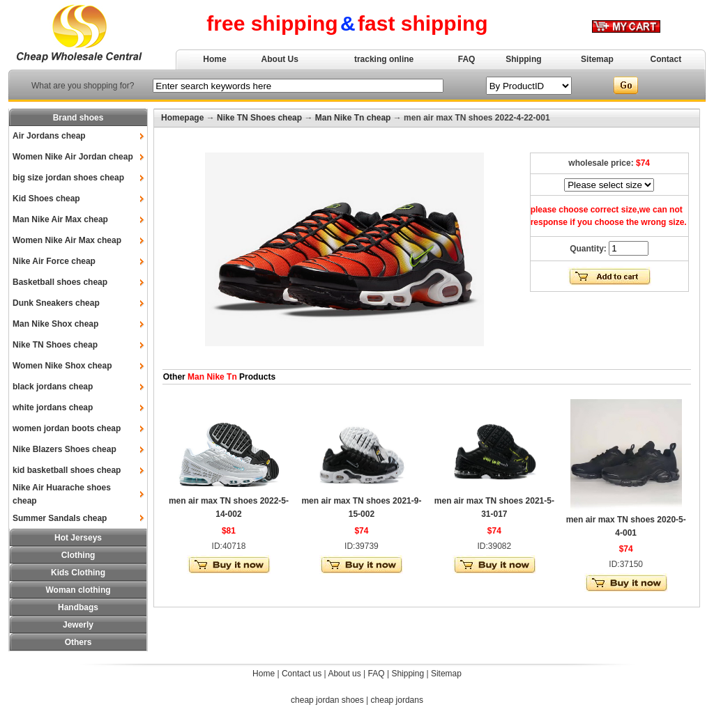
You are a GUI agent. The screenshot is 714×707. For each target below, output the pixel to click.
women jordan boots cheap (67, 428)
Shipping (523, 59)
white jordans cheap (53, 407)
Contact (666, 59)
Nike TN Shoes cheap (55, 345)
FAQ (467, 59)
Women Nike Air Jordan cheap (73, 157)
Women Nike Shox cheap (62, 366)
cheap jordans (397, 700)
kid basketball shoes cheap (67, 470)
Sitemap (597, 59)
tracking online (383, 59)
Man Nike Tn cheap (353, 118)
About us (344, 673)
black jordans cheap (53, 386)
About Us (279, 59)
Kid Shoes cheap (46, 198)
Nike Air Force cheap (54, 261)
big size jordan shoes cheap (68, 177)
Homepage (182, 118)
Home (214, 59)
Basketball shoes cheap (60, 282)
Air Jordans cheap (49, 136)
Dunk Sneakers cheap (56, 303)
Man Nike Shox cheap (55, 324)
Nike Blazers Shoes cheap (64, 449)
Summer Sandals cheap (60, 518)
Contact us (301, 673)
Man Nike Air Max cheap (60, 219)
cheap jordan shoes (327, 700)
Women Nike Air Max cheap (67, 240)
